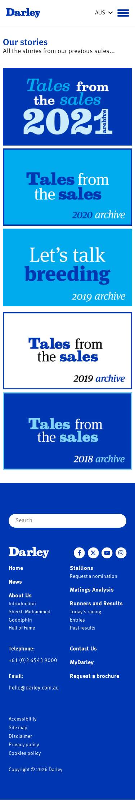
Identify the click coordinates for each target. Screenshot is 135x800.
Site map (18, 727)
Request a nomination (93, 576)
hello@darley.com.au (34, 688)
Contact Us (83, 649)
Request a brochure (94, 676)
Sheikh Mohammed (29, 611)
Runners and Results (96, 604)
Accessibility (22, 719)
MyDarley (82, 663)
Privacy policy (24, 744)
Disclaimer (20, 736)
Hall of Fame (22, 628)
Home (16, 568)
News (15, 582)
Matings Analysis (92, 590)
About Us (20, 596)
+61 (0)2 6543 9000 (33, 660)
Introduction (22, 603)
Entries (77, 620)
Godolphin (20, 620)
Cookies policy (25, 753)
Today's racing (85, 611)
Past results (82, 628)
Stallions (81, 568)
